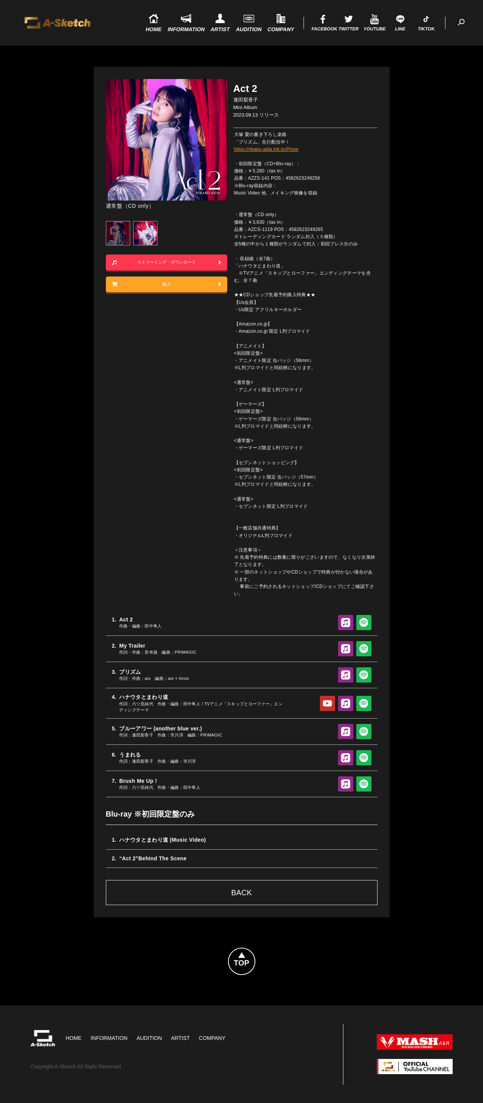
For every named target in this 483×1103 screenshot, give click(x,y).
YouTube (327, 703)
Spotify (363, 622)
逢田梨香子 (245, 100)
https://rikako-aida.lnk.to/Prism (266, 149)
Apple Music (345, 622)
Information (109, 1038)
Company (212, 1038)
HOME (74, 1038)
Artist (180, 1038)
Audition (149, 1038)
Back (241, 892)
